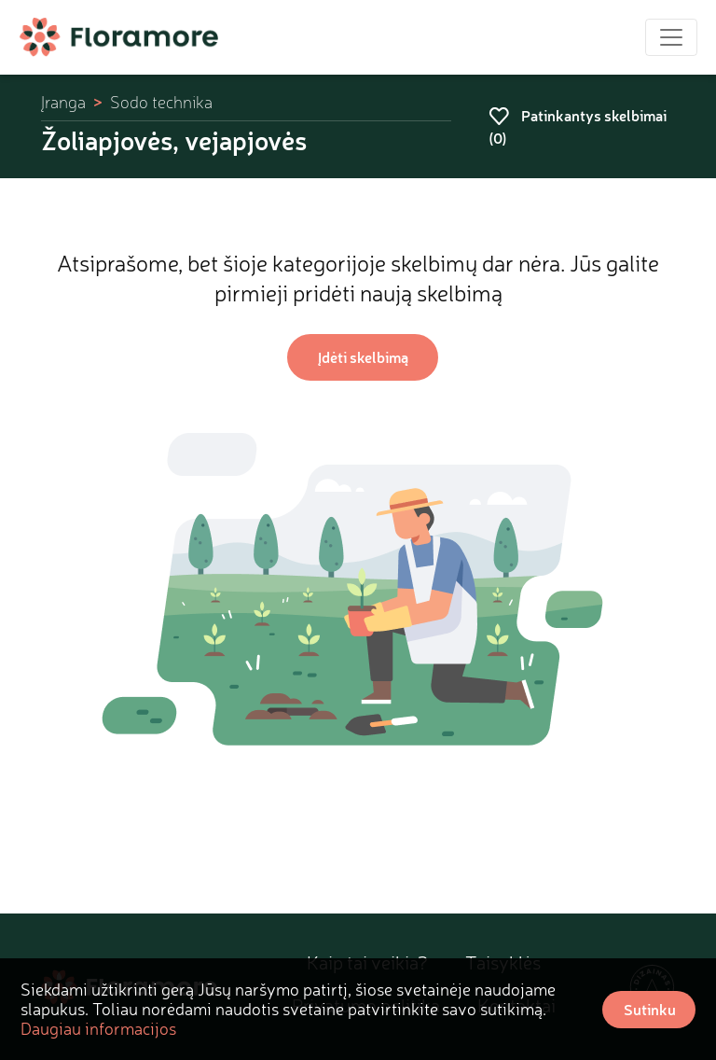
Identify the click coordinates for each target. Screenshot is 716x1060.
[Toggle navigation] (671, 37)
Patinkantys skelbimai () (578, 126)
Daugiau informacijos (98, 1028)
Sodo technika (161, 102)
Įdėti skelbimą (363, 357)
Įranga (63, 102)
